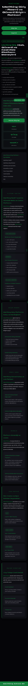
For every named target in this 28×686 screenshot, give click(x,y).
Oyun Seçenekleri (8, 171)
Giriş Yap (14, 28)
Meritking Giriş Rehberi (9, 163)
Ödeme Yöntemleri (8, 176)
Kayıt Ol (14, 33)
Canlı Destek (6, 174)
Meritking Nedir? (7, 160)
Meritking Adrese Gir (14, 683)
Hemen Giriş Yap (14, 120)
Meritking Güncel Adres (9, 165)
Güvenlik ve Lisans (8, 168)
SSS (4, 179)
